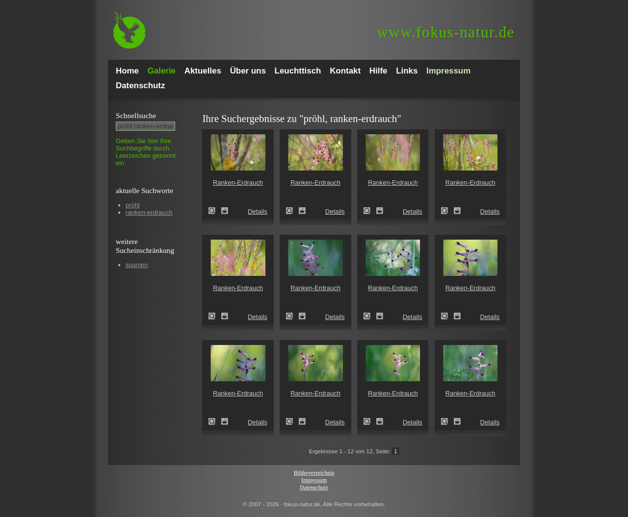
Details (257, 211)
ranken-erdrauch (149, 212)
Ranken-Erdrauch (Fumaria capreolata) (215, 210)
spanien (137, 265)
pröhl (133, 205)
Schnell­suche (136, 115)
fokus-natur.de (446, 32)
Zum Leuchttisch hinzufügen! (224, 210)
